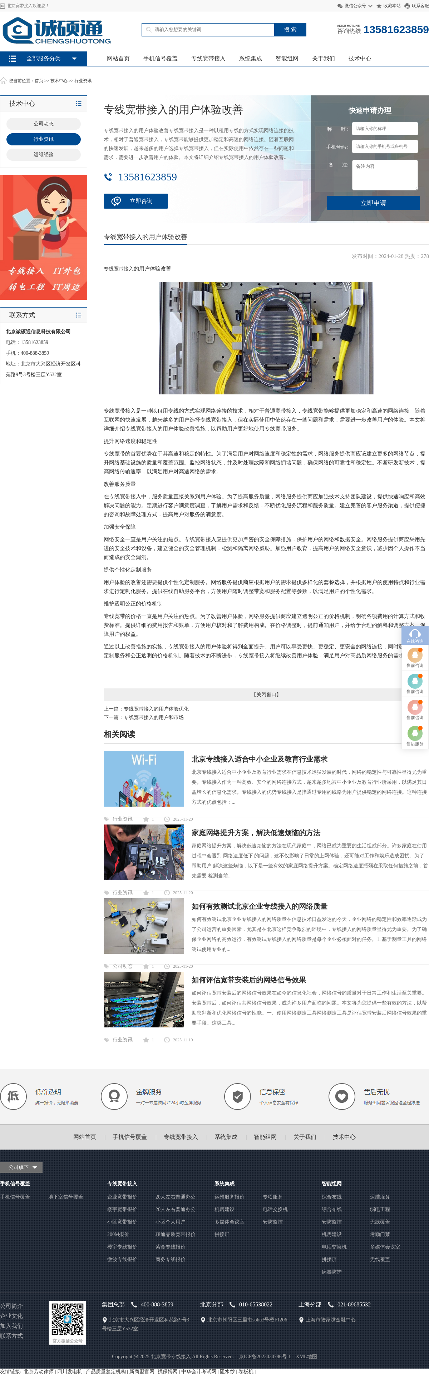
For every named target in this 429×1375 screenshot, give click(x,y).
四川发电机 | (71, 1371)
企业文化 (11, 1316)
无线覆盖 (380, 1222)
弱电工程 (380, 1209)
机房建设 (224, 1209)
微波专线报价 (122, 1259)
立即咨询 (141, 201)
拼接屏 (222, 1234)
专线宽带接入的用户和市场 (154, 717)
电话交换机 (275, 1209)
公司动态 (123, 966)
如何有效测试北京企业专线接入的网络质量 (259, 906)
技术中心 (360, 58)
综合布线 (332, 1197)
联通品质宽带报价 (176, 1234)
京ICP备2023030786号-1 (265, 1356)
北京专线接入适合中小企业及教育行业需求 (259, 759)
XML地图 (306, 1356)
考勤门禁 (380, 1234)
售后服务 (415, 640)
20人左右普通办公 (176, 1197)
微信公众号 (355, 5)
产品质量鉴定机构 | (107, 1371)
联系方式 (11, 1336)
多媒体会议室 (229, 1222)
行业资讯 (83, 80)
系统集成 (250, 58)
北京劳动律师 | (40, 1371)
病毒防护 (332, 1272)
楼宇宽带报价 (122, 1209)
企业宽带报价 (122, 1197)
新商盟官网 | (143, 1371)
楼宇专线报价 (122, 1247)
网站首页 (118, 58)
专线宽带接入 (208, 58)
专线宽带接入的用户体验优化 (156, 709)
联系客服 (420, 5)
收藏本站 (392, 5)
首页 (39, 80)
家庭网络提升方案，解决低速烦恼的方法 (256, 833)
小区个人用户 (171, 1222)
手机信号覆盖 (160, 58)
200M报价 (118, 1234)
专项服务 (273, 1197)
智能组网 (287, 58)
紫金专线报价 (171, 1247)
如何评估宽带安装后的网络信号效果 (249, 980)
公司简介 (11, 1306)
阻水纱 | (229, 1371)
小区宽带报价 (122, 1222)
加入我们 (11, 1326)
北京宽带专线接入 (171, 1356)
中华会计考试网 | (200, 1371)
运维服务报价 (229, 1197)
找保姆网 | (169, 1371)
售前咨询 (415, 561)
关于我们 (323, 58)
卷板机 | (247, 1371)
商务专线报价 (171, 1259)
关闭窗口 (266, 694)
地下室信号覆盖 (65, 1197)
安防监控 (273, 1222)
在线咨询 (415, 537)
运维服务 (380, 1197)
